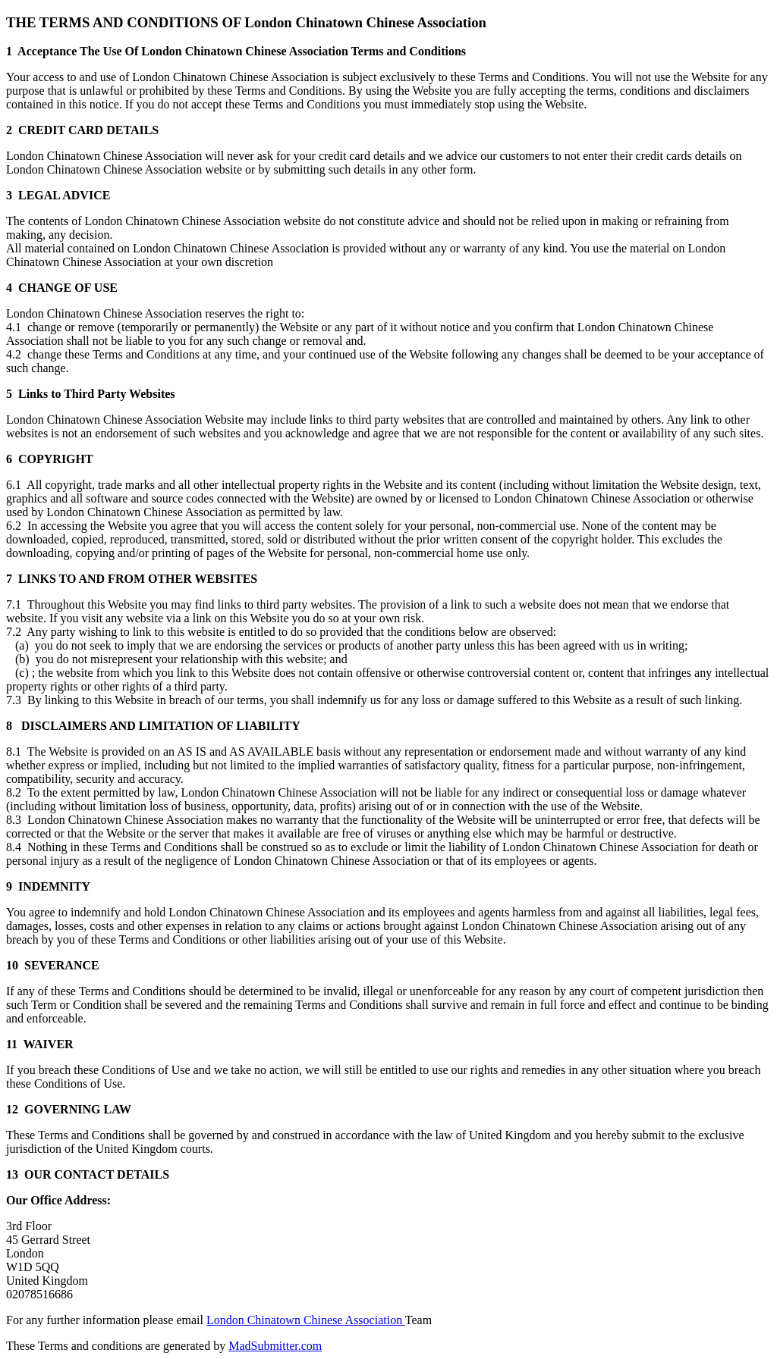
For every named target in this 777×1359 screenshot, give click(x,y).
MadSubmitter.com (275, 1345)
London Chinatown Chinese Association (305, 1320)
